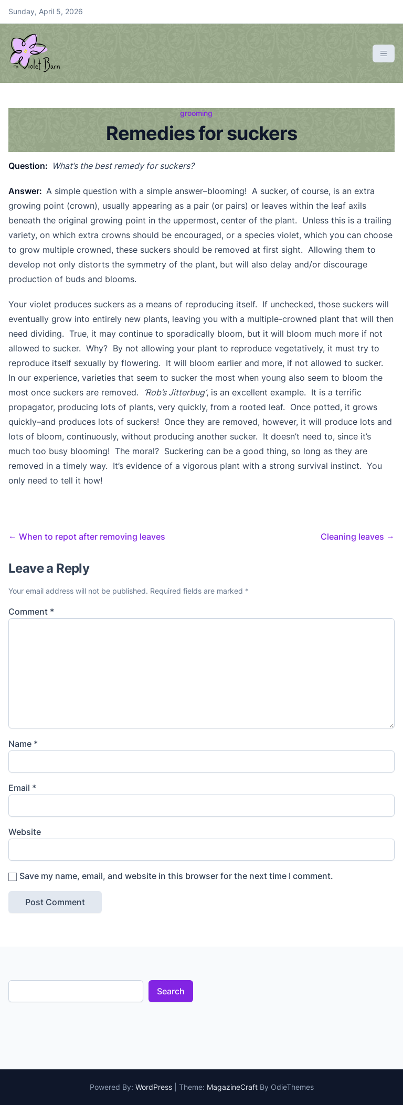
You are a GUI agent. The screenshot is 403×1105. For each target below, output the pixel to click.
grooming (196, 113)
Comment (31, 611)
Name (23, 743)
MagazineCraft (232, 1086)
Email (22, 787)
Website (24, 832)
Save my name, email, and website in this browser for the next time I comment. (176, 876)
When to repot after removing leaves (86, 536)
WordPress (153, 1086)
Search (171, 991)
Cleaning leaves (358, 536)
